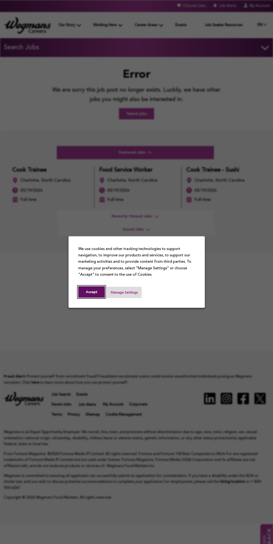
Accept (92, 292)
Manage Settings (125, 292)
